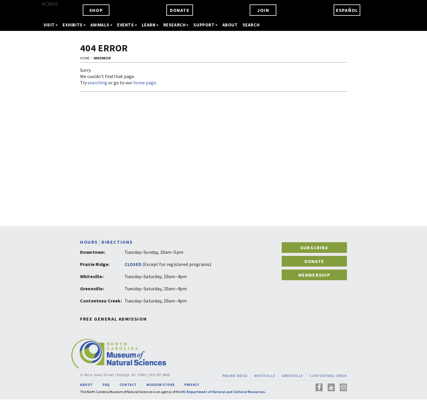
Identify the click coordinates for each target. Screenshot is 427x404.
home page (144, 82)
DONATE (179, 10)
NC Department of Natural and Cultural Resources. (223, 391)
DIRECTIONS (117, 242)
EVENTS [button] (127, 25)
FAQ (106, 384)
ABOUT (230, 25)
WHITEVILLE (264, 375)
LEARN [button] (150, 25)
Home (85, 58)
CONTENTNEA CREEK (328, 375)
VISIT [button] (51, 25)
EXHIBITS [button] (74, 25)
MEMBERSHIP (314, 275)
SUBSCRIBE (314, 248)
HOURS (89, 242)
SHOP (96, 10)
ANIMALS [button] (101, 25)
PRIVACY (191, 384)
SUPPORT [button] (205, 25)
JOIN (263, 10)
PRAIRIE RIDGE (235, 375)
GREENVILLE (292, 375)
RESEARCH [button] (176, 25)
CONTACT (128, 384)
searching (97, 82)
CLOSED (133, 264)
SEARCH (251, 25)
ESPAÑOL (347, 10)
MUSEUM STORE (160, 384)
